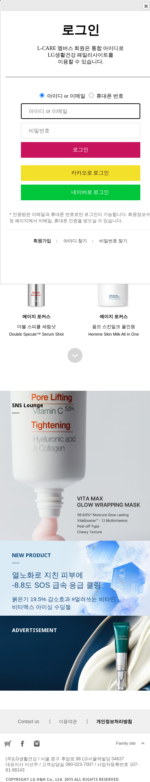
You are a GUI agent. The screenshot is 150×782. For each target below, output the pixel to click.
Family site (126, 743)
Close (145, 6)
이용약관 (68, 721)
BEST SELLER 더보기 (75, 355)
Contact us (28, 721)
